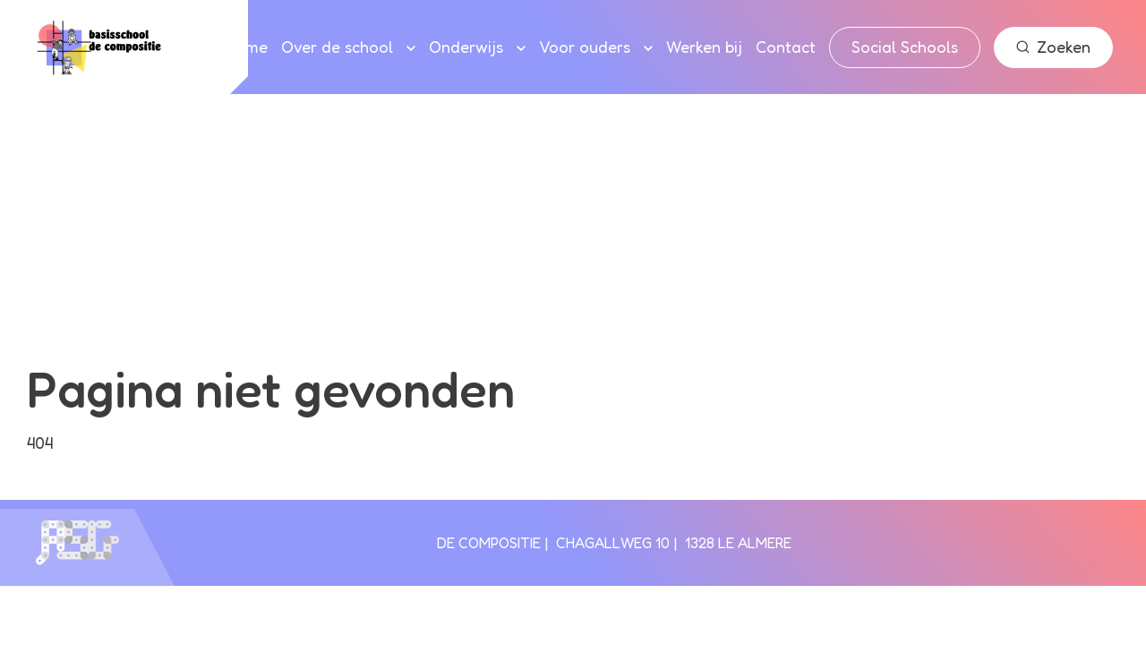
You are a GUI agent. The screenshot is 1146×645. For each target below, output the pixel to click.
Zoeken (1053, 46)
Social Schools (904, 46)
